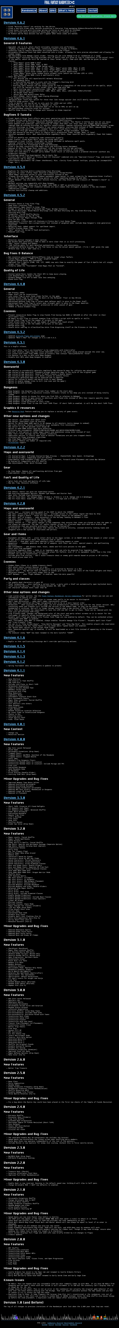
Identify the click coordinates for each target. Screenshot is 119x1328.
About (43, 10)
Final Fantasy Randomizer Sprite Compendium (62, 596)
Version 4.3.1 (14, 342)
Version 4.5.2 (14, 195)
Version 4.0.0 (14, 739)
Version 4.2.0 (14, 503)
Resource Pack (18, 412)
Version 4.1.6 (14, 637)
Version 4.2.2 (14, 447)
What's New (66, 10)
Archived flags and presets (28, 336)
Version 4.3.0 (14, 362)
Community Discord (55, 1323)
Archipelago (13, 443)
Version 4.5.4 (14, 167)
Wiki (53, 10)
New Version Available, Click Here (96, 16)
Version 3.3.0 (14, 798)
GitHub (44, 1325)
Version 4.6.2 (14, 22)
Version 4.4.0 (14, 284)
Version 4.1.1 (14, 670)
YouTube (58, 1325)
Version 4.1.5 (14, 646)
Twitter (65, 1325)
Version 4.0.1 (14, 724)
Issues (81, 10)
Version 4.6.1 (14, 38)
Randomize (29, 10)
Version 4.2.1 (14, 487)
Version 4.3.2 (14, 332)
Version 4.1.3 (14, 656)
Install (93, 10)
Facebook (73, 1325)
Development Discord (73, 1323)
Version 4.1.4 (14, 651)
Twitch (51, 1325)
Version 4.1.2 (14, 661)
